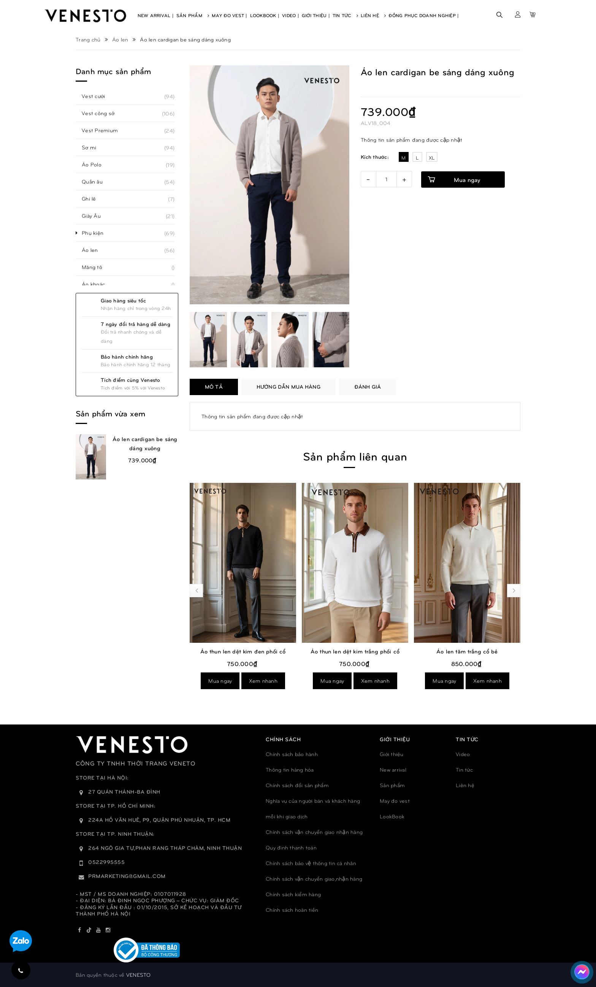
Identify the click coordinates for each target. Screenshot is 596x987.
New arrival (393, 769)
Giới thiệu (392, 754)
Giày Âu (95, 215)
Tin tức (464, 769)
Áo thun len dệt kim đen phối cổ (243, 651)
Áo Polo (96, 164)
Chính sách (283, 739)
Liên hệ (465, 785)
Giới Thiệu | (316, 15)
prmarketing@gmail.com (127, 876)
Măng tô (96, 267)
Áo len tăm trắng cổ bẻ (467, 651)
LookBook (392, 816)
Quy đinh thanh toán (291, 847)
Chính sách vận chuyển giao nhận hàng (314, 832)
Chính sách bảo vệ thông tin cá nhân (311, 863)
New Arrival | (156, 15)
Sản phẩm (392, 785)
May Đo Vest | (229, 15)
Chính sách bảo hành (292, 754)
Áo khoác (97, 284)
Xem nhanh (263, 680)
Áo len (94, 250)
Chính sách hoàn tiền (292, 909)
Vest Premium (104, 130)
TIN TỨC (467, 739)
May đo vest (395, 800)
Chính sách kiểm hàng (293, 894)
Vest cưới (97, 96)
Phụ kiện (97, 233)
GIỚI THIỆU (395, 739)
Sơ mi (93, 147)
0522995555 (106, 862)
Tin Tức (345, 15)
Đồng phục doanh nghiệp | (423, 15)
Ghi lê (93, 198)
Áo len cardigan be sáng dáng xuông (145, 443)
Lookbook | (265, 15)
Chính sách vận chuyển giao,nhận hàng (314, 878)
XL (432, 158)
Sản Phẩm (192, 15)
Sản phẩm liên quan (355, 456)
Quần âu (96, 181)
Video (463, 754)
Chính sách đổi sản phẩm (297, 785)
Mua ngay (467, 179)
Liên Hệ (373, 15)
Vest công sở (102, 113)
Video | (290, 15)
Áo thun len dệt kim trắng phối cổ (355, 651)
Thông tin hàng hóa (290, 769)
